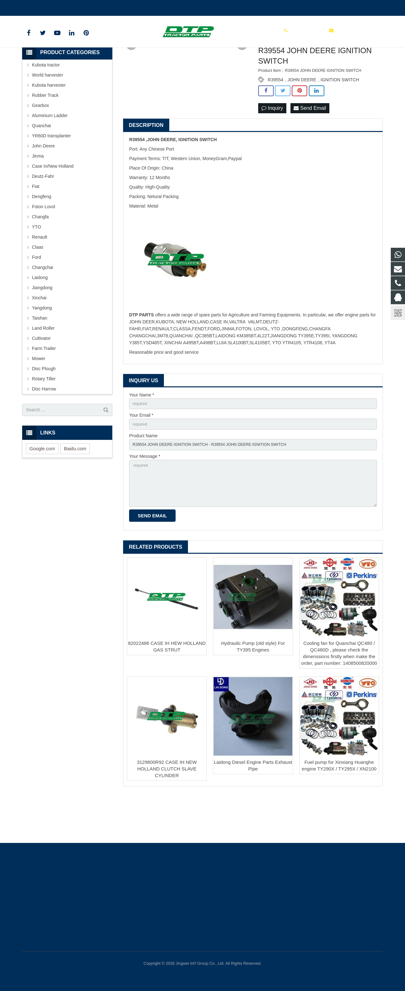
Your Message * (144, 499)
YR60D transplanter (51, 173)
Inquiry (272, 146)
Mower (38, 396)
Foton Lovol (43, 244)
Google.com (42, 486)
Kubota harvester (49, 123)
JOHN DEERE (302, 118)
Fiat (35, 224)
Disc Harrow (44, 426)
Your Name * (141, 433)
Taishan (39, 355)
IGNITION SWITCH (340, 118)
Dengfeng (41, 234)
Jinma (38, 193)
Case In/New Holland (53, 204)
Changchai (42, 305)
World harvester (47, 112)
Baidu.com (75, 486)
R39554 (275, 118)
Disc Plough (44, 406)
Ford (36, 295)
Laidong (40, 315)
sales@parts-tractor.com (97, 6)
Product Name (143, 477)
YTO (36, 264)
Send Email (310, 146)
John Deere (43, 183)
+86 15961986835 (45, 6)
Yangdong (42, 345)
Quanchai (41, 163)
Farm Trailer (44, 386)
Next (242, 83)
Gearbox (40, 143)
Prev (131, 83)
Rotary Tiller (44, 416)
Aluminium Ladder (50, 153)
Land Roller (43, 366)
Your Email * (141, 455)
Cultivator (41, 376)
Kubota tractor (46, 102)
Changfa (40, 254)
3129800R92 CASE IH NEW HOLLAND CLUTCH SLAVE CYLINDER (167, 817)
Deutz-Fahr (43, 214)
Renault (39, 274)
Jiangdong (42, 325)
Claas (37, 285)
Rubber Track (45, 133)
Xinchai (39, 335)
